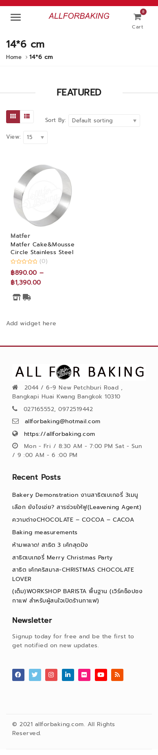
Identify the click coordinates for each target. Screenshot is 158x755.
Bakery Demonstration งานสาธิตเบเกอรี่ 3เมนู (75, 495)
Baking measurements (45, 532)
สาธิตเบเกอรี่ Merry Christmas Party (62, 557)
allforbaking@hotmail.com (63, 421)
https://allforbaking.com (59, 434)
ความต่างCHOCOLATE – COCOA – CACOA (73, 520)
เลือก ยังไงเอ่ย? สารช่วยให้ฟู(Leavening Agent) (76, 507)
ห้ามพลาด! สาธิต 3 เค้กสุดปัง (50, 545)
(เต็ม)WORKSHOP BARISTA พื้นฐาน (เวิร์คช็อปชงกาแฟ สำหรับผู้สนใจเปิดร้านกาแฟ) (77, 596)
